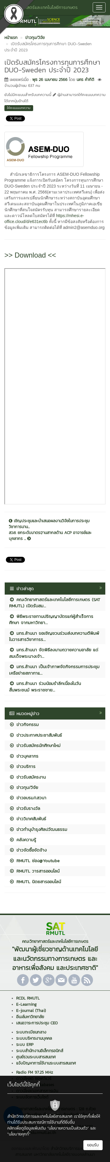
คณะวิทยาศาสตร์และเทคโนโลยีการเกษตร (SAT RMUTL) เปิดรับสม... (54, 602)
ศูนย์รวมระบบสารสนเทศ (36, 1057)
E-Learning (26, 1004)
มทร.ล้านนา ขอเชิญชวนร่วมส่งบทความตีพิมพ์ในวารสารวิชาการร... (54, 636)
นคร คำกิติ (85, 80)
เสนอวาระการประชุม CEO (37, 1023)
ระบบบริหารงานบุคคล (34, 1038)
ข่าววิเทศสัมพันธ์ (27, 818)
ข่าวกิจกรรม (24, 724)
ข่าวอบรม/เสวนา (27, 797)
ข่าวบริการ (22, 766)
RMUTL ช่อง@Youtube (34, 860)
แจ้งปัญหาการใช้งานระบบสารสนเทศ (46, 1063)
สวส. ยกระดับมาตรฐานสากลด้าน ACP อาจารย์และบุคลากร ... (50, 536)
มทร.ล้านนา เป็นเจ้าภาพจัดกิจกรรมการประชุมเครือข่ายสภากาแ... (54, 669)
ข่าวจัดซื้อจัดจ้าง (28, 850)
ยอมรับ (93, 1145)
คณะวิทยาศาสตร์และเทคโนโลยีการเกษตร (41, 7)
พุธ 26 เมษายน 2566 (49, 80)
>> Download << (30, 255)
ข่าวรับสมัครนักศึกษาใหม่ (34, 745)
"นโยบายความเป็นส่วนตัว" (68, 1128)
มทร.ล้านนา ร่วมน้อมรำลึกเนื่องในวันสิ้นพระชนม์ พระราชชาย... (45, 686)
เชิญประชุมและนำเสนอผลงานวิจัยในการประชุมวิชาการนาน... (49, 524)
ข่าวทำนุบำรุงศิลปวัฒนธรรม (38, 829)
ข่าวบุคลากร (23, 756)
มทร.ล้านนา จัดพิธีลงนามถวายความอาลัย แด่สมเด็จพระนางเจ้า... (53, 652)
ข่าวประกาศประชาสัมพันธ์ (35, 735)
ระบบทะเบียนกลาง (31, 1032)
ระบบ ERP (24, 1044)
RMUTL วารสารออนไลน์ (34, 871)
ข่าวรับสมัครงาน (27, 777)
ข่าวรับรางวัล (24, 808)
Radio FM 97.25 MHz (34, 1072)
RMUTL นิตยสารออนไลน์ (35, 881)
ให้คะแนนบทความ (19, 107)
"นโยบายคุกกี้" (19, 1134)
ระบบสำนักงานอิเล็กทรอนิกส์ (39, 1051)
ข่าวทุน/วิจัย (23, 787)
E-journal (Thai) (31, 1011)
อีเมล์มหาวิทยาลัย (30, 1017)
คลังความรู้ (22, 839)
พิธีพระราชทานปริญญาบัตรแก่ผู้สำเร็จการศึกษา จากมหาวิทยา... (51, 619)
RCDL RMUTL (28, 998)
